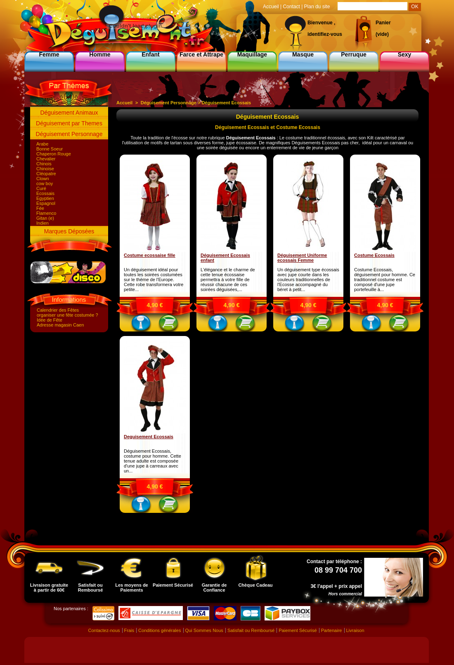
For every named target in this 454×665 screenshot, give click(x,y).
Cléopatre (46, 173)
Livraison (355, 630)
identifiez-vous (324, 34)
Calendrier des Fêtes (58, 310)
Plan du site (317, 6)
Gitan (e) (45, 218)
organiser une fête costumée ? (67, 315)
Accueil (124, 102)
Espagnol (45, 203)
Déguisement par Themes (69, 123)
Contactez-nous (104, 630)
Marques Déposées (69, 231)
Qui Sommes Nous (204, 630)
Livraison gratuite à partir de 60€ (49, 573)
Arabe (42, 143)
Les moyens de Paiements (131, 573)
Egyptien (45, 198)
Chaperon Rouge (53, 153)
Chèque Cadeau (255, 571)
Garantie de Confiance (214, 573)
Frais (129, 630)
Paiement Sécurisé (173, 571)
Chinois (44, 163)
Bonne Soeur (49, 148)
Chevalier (45, 158)
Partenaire (331, 630)
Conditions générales (159, 630)
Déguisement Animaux (69, 112)
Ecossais (45, 193)
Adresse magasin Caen (60, 324)
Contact (291, 6)
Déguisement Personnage (69, 134)
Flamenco (46, 213)
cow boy (44, 183)
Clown (42, 178)
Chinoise (45, 168)
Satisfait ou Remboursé (90, 573)
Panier (383, 23)
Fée (40, 208)
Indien (42, 223)
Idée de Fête (49, 319)
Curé (41, 188)
